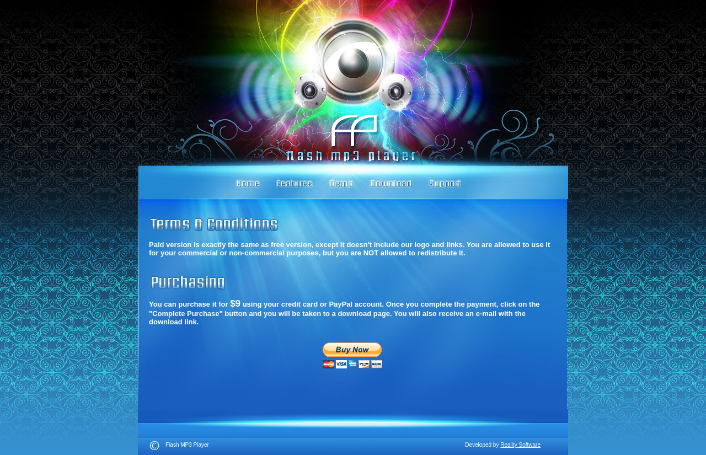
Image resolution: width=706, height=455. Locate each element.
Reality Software (520, 445)
